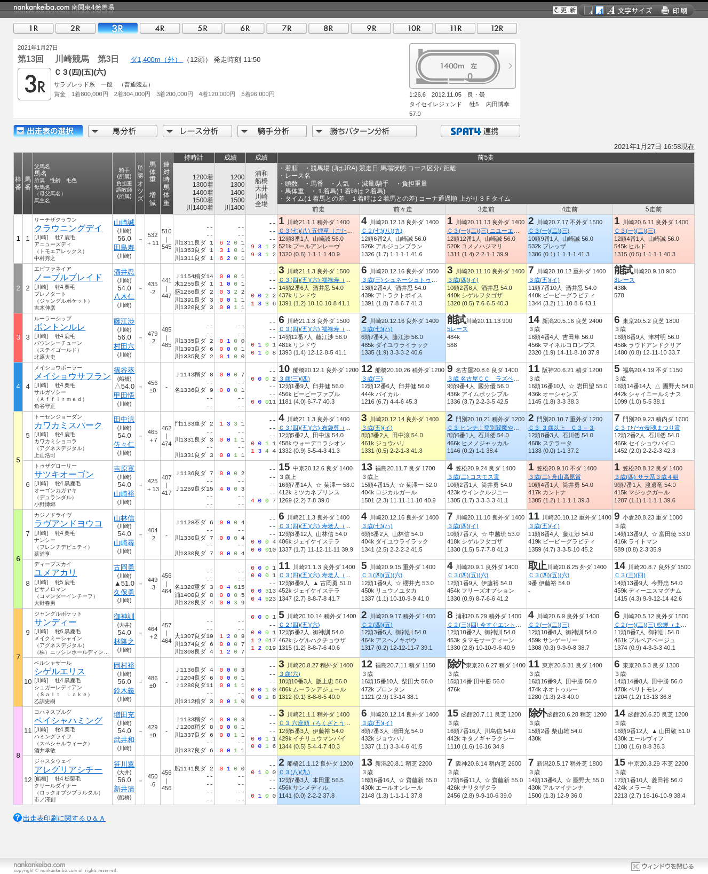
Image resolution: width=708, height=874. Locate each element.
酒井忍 (124, 272)
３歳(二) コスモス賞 (473, 477)
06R (244, 28)
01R (33, 28)
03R (118, 28)
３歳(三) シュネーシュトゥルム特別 (408, 280)
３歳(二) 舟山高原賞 (554, 477)
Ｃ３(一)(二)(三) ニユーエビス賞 (489, 230)
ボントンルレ (59, 327)
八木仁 (124, 297)
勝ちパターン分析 (364, 131)
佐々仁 (124, 444)
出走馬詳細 (48, 131)
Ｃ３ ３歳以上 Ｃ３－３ (561, 427)
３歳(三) (372, 378)
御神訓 (124, 616)
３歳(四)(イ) (463, 280)
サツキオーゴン (64, 474)
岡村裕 (124, 666)
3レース (624, 280)
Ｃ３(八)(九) (294, 772)
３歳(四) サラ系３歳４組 (646, 477)
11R (455, 28)
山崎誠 (124, 222)
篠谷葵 (124, 370)
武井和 (124, 740)
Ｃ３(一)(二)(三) (548, 230)
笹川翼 (124, 764)
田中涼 (124, 419)
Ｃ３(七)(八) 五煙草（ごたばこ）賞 (324, 230)
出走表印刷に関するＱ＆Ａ (64, 818)
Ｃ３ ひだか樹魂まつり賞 (647, 427)
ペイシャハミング (68, 720)
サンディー (55, 622)
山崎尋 (124, 543)
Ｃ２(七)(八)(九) (381, 230)
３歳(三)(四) (294, 378)
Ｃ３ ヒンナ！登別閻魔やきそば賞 (492, 427)
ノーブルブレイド (68, 277)
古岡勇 (124, 567)
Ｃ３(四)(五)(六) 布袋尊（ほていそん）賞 (332, 427)
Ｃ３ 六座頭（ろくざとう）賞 (317, 723)
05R (202, 28)
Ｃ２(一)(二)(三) (548, 624)
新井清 (124, 789)
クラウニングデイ (68, 228)
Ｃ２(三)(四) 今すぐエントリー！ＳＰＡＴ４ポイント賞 (519, 624)
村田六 (124, 346)
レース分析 (197, 131)
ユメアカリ (55, 572)
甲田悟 (124, 395)
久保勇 (124, 592)
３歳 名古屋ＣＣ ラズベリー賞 (489, 378)
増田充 (124, 715)
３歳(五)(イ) (544, 280)
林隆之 (124, 641)
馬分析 (122, 131)
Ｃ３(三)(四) (630, 575)
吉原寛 (124, 468)
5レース (457, 329)
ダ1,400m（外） (156, 60)
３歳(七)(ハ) (377, 329)
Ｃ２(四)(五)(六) (299, 624)
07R (286, 28)
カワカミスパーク (68, 425)
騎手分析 (272, 131)
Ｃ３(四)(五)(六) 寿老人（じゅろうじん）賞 (335, 526)
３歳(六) (289, 674)
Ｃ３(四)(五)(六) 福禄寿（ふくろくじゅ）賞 (335, 280)
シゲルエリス (59, 671)
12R (497, 28)
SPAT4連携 (480, 131)
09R (371, 28)
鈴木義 (124, 691)
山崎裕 (124, 494)
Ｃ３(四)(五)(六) (381, 575)
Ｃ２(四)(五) (377, 624)
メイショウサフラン (72, 376)
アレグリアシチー (68, 769)
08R (328, 28)
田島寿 (124, 247)
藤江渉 (124, 321)
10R (413, 28)
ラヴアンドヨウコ (68, 523)
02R (75, 28)
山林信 (124, 518)
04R (160, 28)
